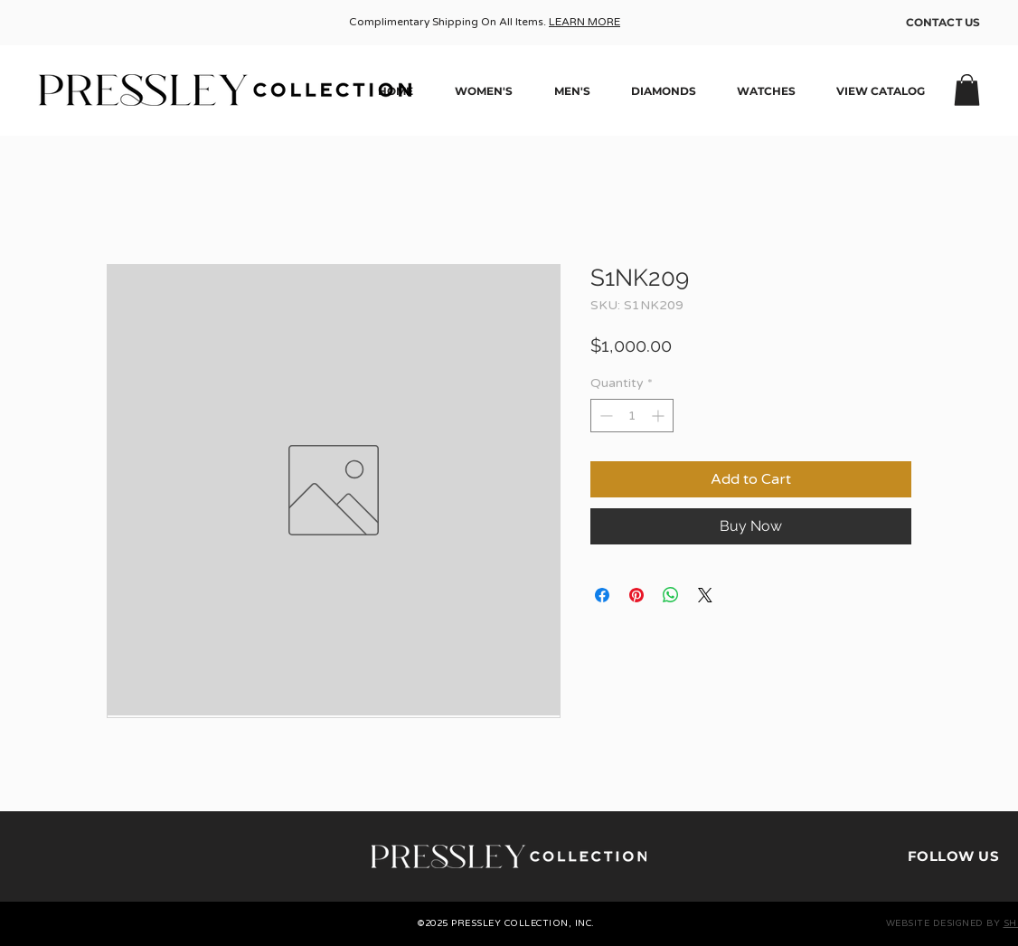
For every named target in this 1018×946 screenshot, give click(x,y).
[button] (967, 90)
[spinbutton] (632, 415)
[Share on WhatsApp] (671, 595)
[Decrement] (604, 415)
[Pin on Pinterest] (636, 595)
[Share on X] (705, 595)
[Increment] (659, 415)
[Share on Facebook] (602, 595)
